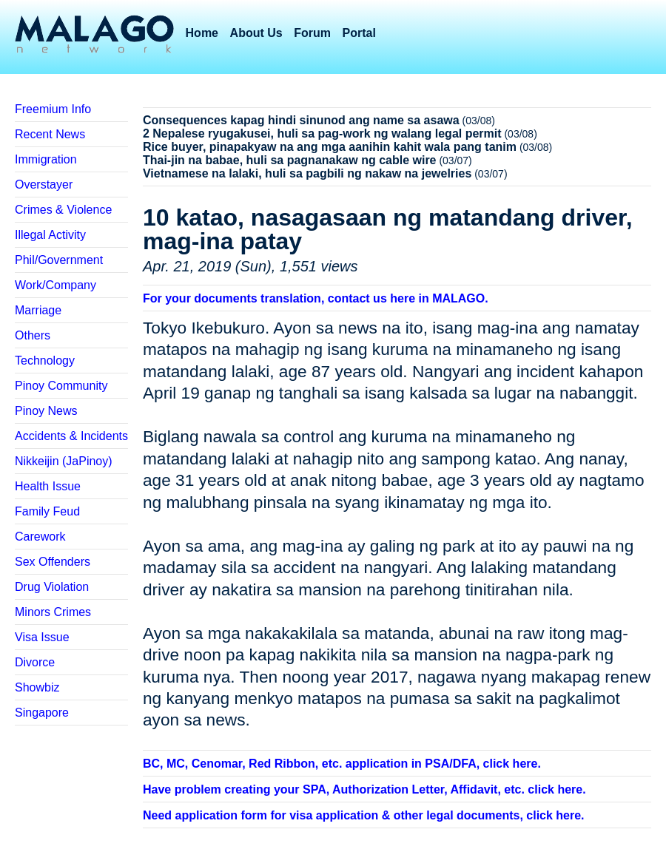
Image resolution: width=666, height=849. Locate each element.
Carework (40, 536)
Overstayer (44, 184)
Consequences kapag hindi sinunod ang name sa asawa (301, 120)
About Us (256, 33)
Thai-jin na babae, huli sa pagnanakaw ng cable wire (290, 160)
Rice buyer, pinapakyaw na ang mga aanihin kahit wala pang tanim (330, 147)
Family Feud (47, 511)
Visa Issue (42, 637)
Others (32, 335)
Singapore (42, 712)
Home (202, 33)
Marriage (38, 310)
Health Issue (48, 486)
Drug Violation (52, 587)
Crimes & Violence (63, 209)
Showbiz (37, 687)
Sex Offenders (52, 561)
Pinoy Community (61, 385)
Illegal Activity (50, 235)
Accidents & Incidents (71, 436)
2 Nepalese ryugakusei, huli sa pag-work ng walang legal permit (322, 133)
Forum (312, 33)
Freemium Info (53, 109)
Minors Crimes (53, 612)
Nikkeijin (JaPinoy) (63, 461)
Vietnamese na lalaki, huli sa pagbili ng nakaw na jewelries (307, 173)
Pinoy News (46, 411)
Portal (359, 33)
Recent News (50, 134)
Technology (45, 360)
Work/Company (55, 285)
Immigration (46, 159)
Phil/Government (59, 260)
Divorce (35, 662)
